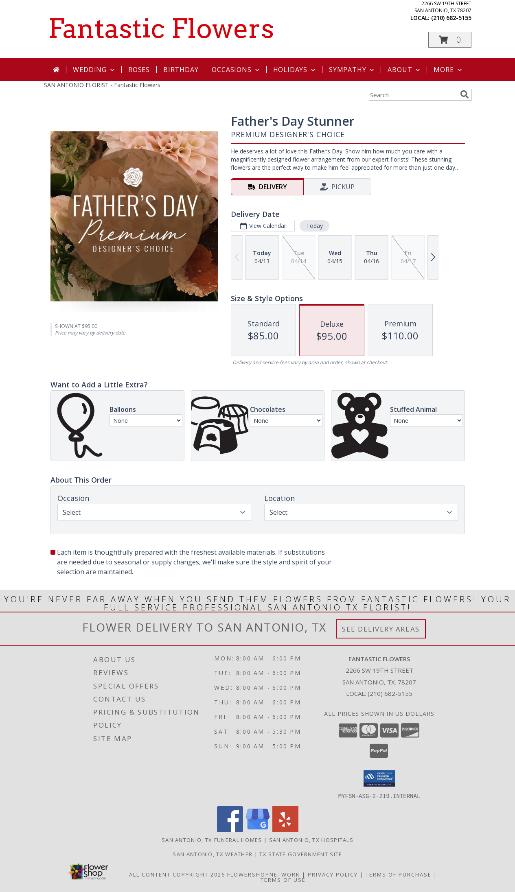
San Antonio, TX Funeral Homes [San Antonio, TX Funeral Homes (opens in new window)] (212, 839)
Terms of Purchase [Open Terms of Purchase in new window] (399, 874)
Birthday (180, 69)
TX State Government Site (300, 853)
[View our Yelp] (285, 829)
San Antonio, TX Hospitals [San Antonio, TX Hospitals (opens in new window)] (311, 839)
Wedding (94, 69)
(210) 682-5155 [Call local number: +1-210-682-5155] (451, 18)
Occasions (236, 69)
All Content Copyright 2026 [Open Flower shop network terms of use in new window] (177, 874)
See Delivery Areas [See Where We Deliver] (381, 629)
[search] (464, 94)
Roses (139, 69)
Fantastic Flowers (161, 28)
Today (314, 226)
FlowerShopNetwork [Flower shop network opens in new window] (263, 874)
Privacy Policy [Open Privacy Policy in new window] (333, 874)
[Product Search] (412, 95)
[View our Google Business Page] (258, 829)
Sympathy (352, 69)
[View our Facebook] (230, 829)
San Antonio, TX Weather (212, 853)
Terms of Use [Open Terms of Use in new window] (283, 879)
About (405, 69)
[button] (449, 40)
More (448, 69)
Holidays (295, 69)
